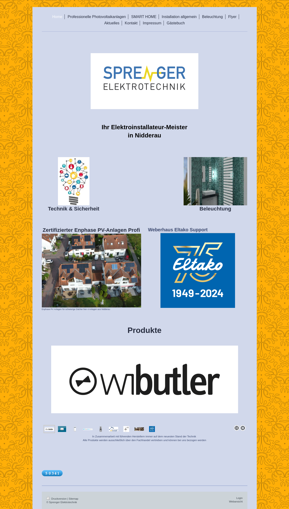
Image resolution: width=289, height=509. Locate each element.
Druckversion (57, 498)
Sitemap (73, 498)
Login (239, 498)
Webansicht (236, 501)
